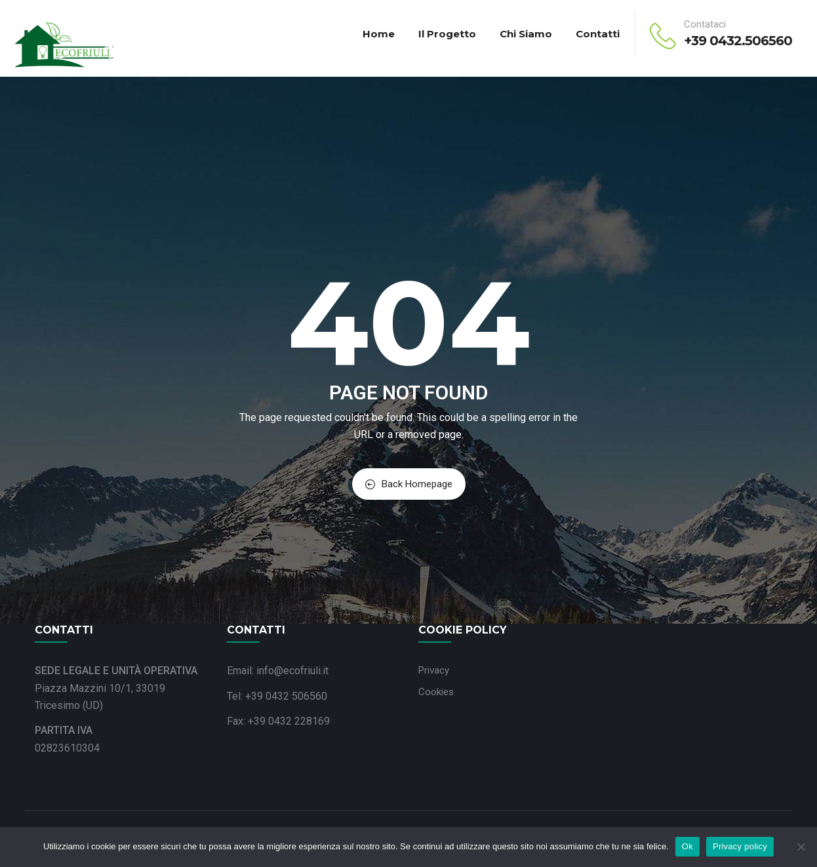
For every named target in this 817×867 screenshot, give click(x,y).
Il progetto (447, 34)
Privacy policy (740, 846)
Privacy (433, 670)
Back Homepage (408, 484)
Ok (687, 846)
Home (379, 34)
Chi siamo (526, 34)
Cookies (436, 692)
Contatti (598, 34)
